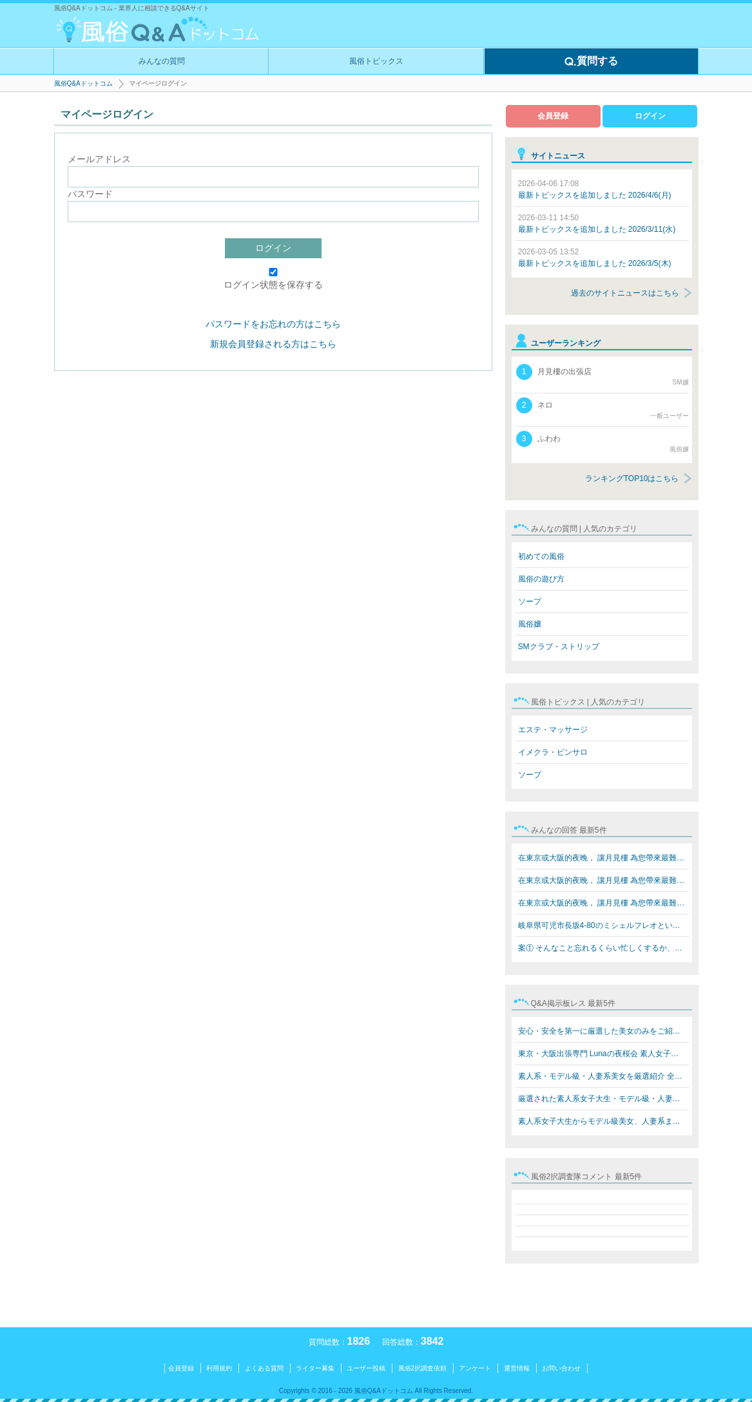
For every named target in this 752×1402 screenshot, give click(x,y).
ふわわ (602, 442)
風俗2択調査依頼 (422, 1368)
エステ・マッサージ (553, 729)
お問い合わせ (561, 1368)
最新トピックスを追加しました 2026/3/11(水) (597, 223)
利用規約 (219, 1368)
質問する (591, 61)
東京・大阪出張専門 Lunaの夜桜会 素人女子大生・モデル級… (603, 1053)
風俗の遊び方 (541, 578)
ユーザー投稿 (366, 1368)
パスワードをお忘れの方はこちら (273, 324)
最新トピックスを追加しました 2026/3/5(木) (594, 257)
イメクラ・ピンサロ (553, 752)
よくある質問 (264, 1368)
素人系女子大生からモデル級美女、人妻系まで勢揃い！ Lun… (603, 1121)
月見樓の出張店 (602, 375)
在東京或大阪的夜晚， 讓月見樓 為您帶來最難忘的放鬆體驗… (603, 857)
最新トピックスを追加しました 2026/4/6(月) (594, 189)
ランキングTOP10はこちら (632, 478)
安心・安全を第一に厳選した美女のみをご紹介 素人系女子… (603, 1031)
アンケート (475, 1368)
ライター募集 (315, 1368)
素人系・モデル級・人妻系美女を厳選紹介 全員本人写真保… (603, 1076)
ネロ (602, 409)
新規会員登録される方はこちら (273, 344)
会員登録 (552, 115)
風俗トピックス (376, 61)
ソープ (529, 601)
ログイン (273, 248)
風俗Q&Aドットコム (83, 83)
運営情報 (517, 1368)
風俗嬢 (529, 624)
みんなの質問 (162, 61)
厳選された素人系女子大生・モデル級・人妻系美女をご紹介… (603, 1098)
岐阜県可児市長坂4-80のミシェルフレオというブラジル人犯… (603, 925)
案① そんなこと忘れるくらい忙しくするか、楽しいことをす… (603, 947)
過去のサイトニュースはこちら (625, 293)
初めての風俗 (541, 556)
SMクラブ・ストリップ (558, 646)
